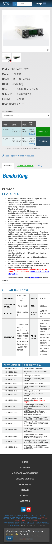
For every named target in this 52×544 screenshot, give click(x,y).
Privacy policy (12, 534)
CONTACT (25, 495)
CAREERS (25, 501)
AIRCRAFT (25, 473)
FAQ (40, 165)
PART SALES (25, 484)
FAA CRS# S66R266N (11, 523)
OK (9, 538)
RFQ (38, 4)
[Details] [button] (32, 134)
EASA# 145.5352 (27, 523)
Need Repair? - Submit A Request (18, 156)
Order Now (43, 132)
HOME (25, 462)
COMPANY (25, 467)
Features (8, 165)
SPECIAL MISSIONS (25, 479)
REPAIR (25, 490)
